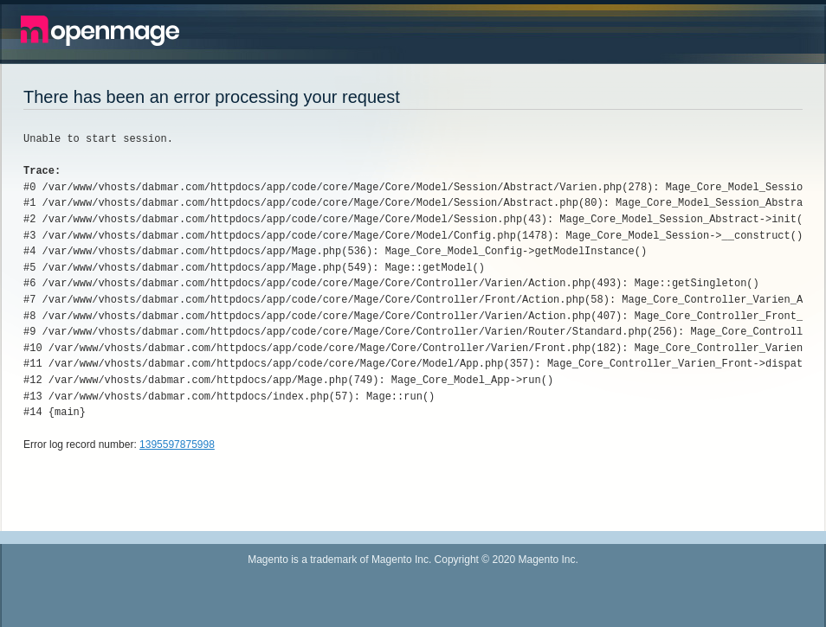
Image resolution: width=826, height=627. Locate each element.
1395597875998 (177, 444)
